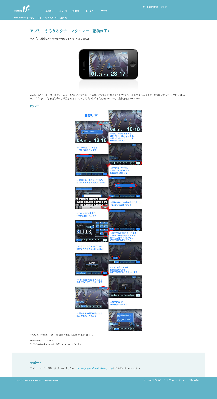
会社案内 (89, 11)
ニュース (63, 11)
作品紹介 (49, 11)
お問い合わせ (194, 380)
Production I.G (22, 8)
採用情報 (76, 11)
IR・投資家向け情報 (150, 7)
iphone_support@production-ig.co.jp (95, 368)
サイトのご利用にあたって (154, 380)
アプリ (104, 11)
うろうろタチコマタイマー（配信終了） (53, 18)
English (164, 7)
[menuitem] (47, 8)
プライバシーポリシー (177, 380)
